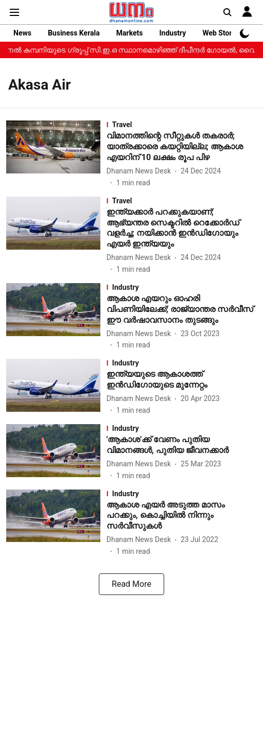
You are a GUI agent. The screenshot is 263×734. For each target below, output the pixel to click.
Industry (172, 33)
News (22, 33)
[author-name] (141, 171)
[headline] (182, 147)
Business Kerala (74, 33)
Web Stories (221, 33)
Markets (129, 33)
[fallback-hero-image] (56, 154)
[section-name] (182, 124)
